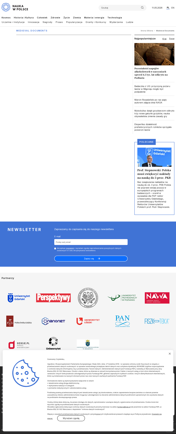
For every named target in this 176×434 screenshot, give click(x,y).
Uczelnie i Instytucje (13, 22)
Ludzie (129, 22)
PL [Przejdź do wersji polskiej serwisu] (168, 7)
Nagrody (47, 22)
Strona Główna (147, 31)
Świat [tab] (171, 38)
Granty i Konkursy (96, 22)
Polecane (146, 142)
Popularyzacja (74, 22)
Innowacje (33, 22)
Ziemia (77, 17)
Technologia (114, 17)
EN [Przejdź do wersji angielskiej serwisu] (172, 7)
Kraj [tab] (164, 38)
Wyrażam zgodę (71, 418)
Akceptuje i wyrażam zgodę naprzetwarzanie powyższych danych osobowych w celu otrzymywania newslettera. (89, 249)
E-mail (57, 236)
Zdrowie (55, 17)
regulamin (70, 248)
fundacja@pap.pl (124, 407)
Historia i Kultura (24, 17)
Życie (66, 17)
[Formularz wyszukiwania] (123, 8)
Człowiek (42, 17)
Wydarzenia (116, 22)
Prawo (59, 22)
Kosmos (6, 17)
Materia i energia (94, 17)
